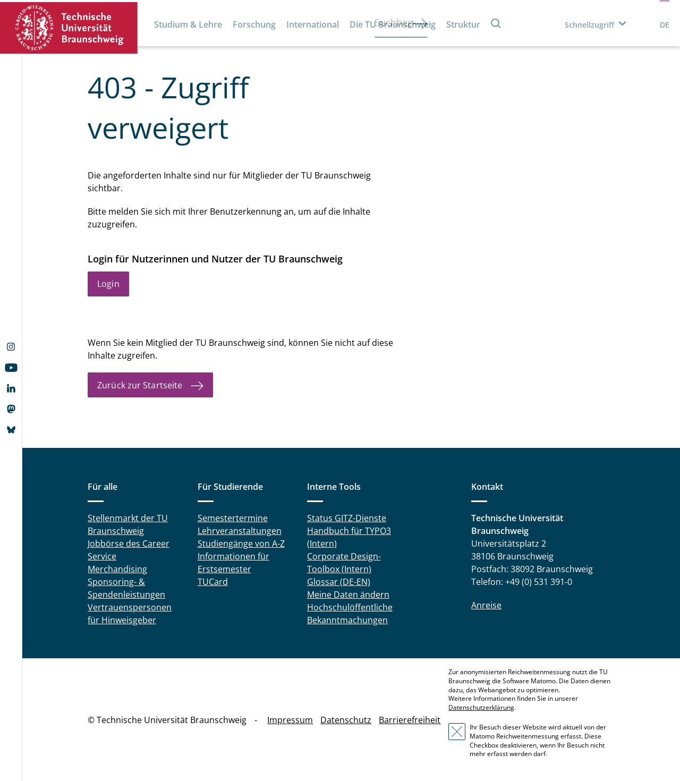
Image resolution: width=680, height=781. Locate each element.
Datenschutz (345, 720)
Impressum (290, 720)
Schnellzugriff (589, 25)
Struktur (463, 24)
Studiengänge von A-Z (241, 543)
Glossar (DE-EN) (338, 582)
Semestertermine (233, 518)
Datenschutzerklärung (481, 707)
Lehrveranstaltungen (240, 531)
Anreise (486, 605)
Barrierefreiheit (409, 720)
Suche (496, 23)
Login (108, 284)
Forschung (254, 24)
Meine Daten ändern (348, 594)
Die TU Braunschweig (393, 24)
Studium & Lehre (188, 24)
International (312, 24)
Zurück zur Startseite (139, 385)
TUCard (213, 582)
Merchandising (117, 569)
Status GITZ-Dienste (346, 518)
